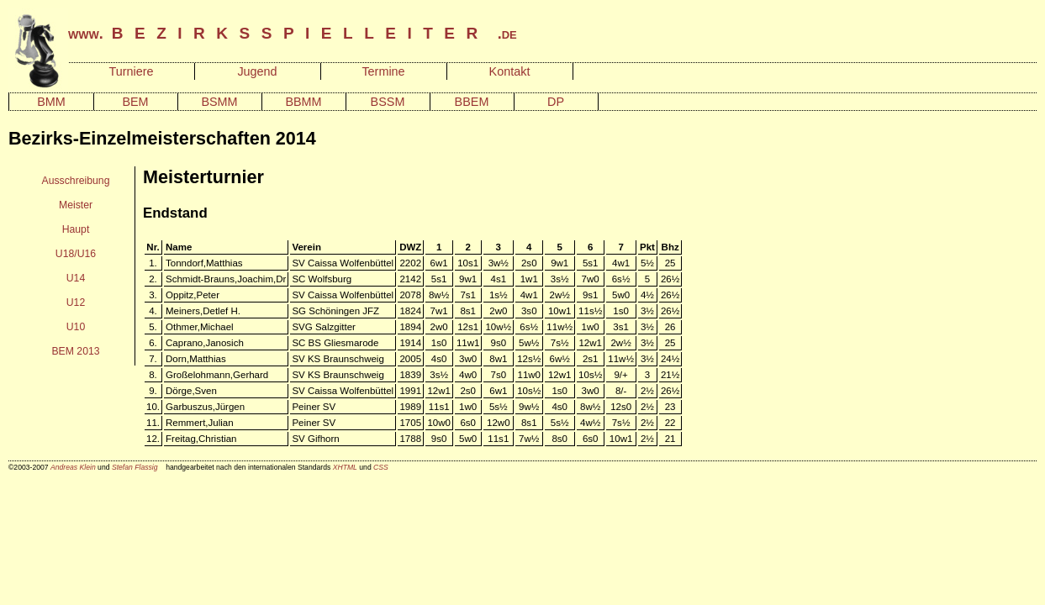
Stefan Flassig (135, 467)
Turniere (130, 71)
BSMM (219, 101)
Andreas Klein (73, 467)
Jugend (257, 71)
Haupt (76, 229)
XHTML (345, 467)
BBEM (472, 101)
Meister (75, 205)
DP (555, 101)
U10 (75, 327)
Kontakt (509, 71)
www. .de (292, 33)
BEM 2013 (75, 351)
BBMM (303, 101)
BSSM (388, 101)
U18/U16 (75, 254)
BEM (135, 101)
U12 (75, 302)
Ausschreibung (76, 181)
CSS (380, 467)
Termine (383, 71)
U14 (75, 278)
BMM (51, 101)
